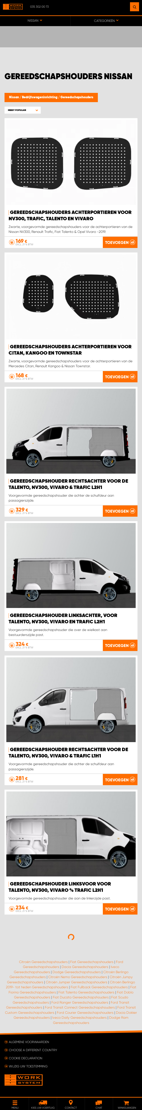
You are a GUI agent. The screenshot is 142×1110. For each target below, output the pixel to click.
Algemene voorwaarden (29, 1042)
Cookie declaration (25, 1058)
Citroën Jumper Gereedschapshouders (76, 982)
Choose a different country (33, 1050)
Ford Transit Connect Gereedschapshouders (80, 1007)
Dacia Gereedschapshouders (85, 967)
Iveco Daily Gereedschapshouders (79, 1018)
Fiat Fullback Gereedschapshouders (99, 987)
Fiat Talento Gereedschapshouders (86, 992)
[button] (23, 110)
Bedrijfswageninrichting (40, 97)
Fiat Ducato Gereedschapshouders (81, 997)
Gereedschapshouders (76, 97)
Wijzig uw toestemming (28, 1066)
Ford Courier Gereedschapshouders (85, 1013)
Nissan (14, 97)
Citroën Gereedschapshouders (43, 962)
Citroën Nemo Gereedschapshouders (77, 977)
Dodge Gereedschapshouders (77, 972)
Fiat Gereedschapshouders (91, 962)
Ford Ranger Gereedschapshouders (79, 1002)
